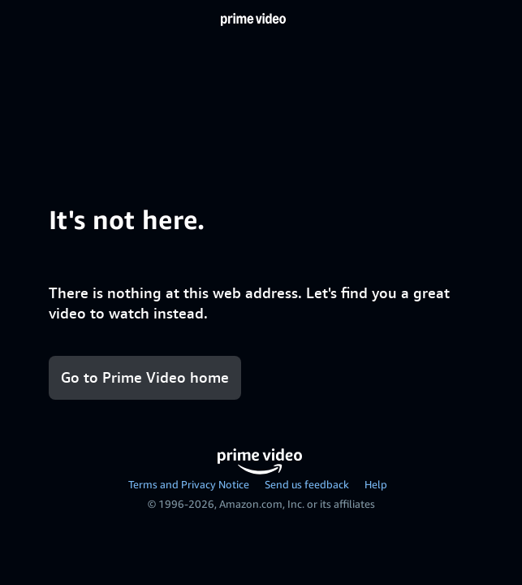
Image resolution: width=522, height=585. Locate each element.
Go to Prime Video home (145, 377)
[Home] (253, 19)
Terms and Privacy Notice (188, 484)
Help (376, 484)
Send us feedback (307, 484)
